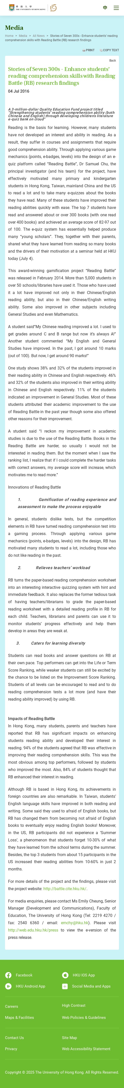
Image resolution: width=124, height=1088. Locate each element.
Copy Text (111, 50)
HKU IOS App (78, 975)
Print (90, 50)
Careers (11, 1006)
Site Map (69, 1038)
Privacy (11, 1049)
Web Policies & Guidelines (84, 1017)
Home (9, 36)
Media (23, 36)
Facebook (19, 975)
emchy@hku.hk (74, 922)
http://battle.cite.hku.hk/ (64, 888)
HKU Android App (25, 986)
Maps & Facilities (19, 1017)
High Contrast (73, 1005)
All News (39, 36)
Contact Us (14, 1038)
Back (112, 60)
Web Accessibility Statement (86, 1049)
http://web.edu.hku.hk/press (33, 930)
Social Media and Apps (86, 986)
